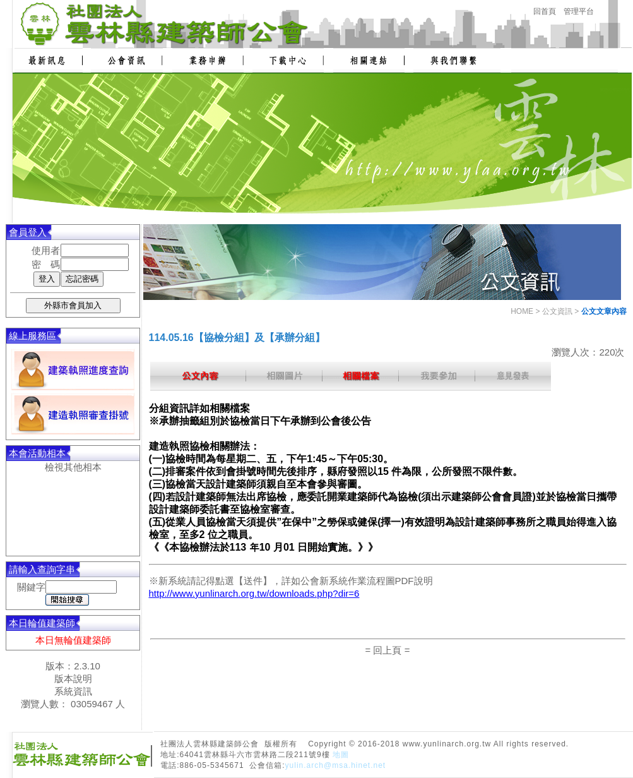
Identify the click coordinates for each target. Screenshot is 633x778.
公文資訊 (557, 311)
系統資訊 (73, 691)
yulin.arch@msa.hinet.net (335, 765)
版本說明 (73, 678)
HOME (522, 311)
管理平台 (579, 11)
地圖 (341, 754)
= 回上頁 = (387, 650)
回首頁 (544, 11)
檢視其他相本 (73, 467)
